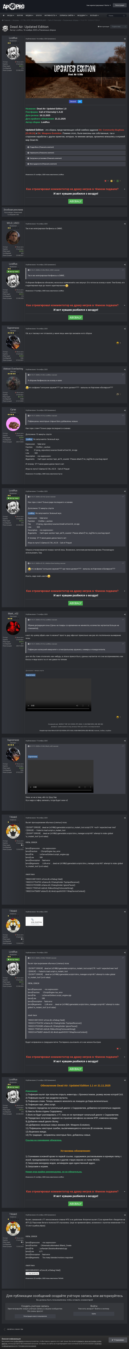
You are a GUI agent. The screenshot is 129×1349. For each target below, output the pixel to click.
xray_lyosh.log (33, 1273)
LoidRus (19, 30)
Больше (94, 15)
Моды (10, 15)
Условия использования (27, 1346)
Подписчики (116, 26)
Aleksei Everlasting (13, 368)
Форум (20, 15)
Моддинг (82, 15)
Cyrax (13, 409)
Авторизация (104, 26)
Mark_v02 (13, 613)
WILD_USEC (13, 223)
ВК (80, 101)
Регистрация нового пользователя (35, 1316)
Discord (73, 101)
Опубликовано (36, 39)
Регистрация (119, 5)
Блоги (39, 15)
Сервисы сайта (67, 15)
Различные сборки (47, 30)
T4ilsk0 (13, 817)
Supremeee (13, 327)
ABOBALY (76, 201)
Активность (51, 15)
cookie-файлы (19, 1341)
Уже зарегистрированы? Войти (98, 5)
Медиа (29, 15)
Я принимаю (118, 1340)
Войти (94, 1314)
